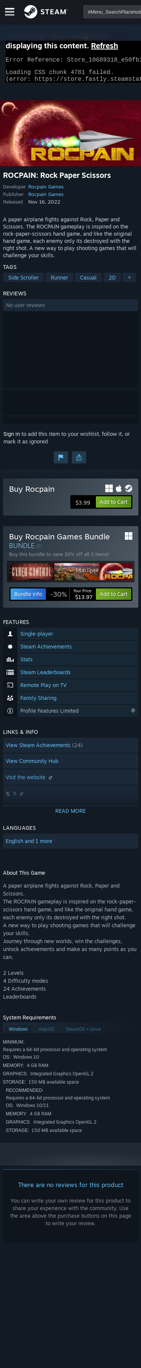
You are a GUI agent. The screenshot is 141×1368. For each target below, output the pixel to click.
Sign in (11, 438)
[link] (71, 599)
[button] (70, 310)
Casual (88, 282)
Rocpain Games (46, 191)
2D (112, 282)
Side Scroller (23, 282)
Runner (59, 282)
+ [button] (129, 282)
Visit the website (30, 781)
